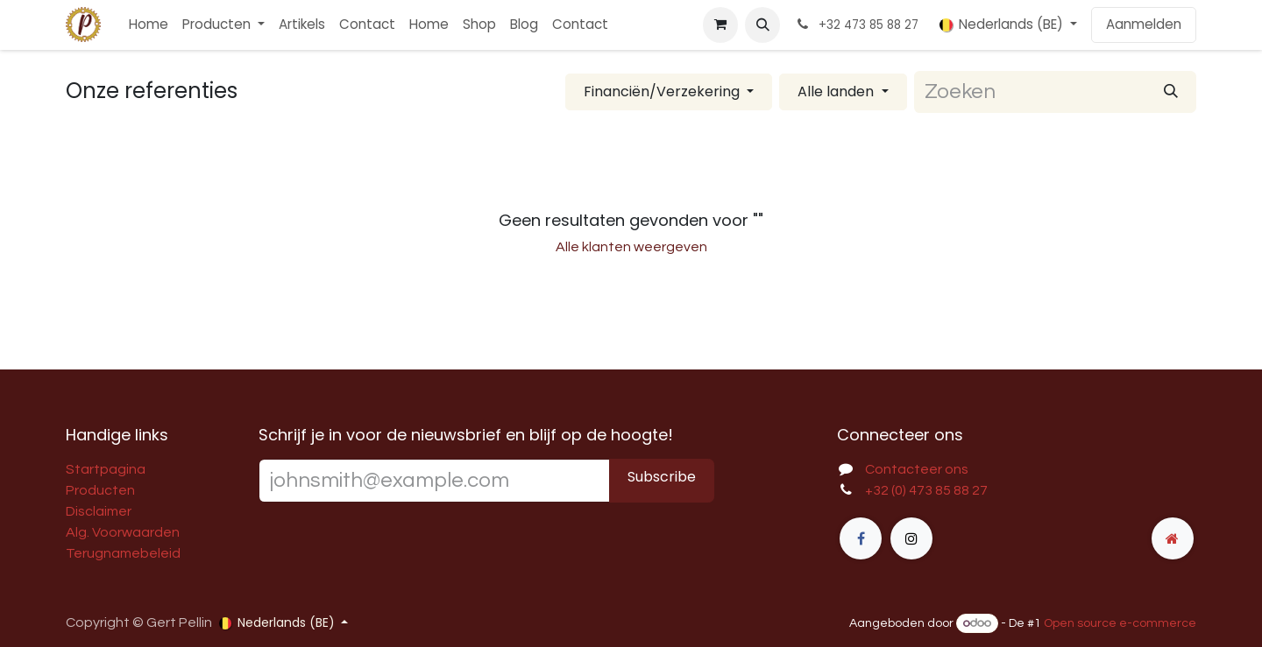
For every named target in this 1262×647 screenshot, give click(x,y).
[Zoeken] (1170, 92)
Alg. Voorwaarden (123, 532)
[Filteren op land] (842, 92)
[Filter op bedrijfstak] (668, 92)
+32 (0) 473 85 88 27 (926, 490)
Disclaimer (98, 511)
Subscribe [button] (661, 477)
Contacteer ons (916, 469)
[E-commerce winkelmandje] (720, 24)
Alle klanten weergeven (631, 247)
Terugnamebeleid (123, 553)
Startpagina (105, 469)
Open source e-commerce (1120, 623)
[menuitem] (148, 25)
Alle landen (836, 91)
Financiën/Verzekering (662, 91)
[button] (762, 24)
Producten (100, 490)
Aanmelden (1143, 24)
